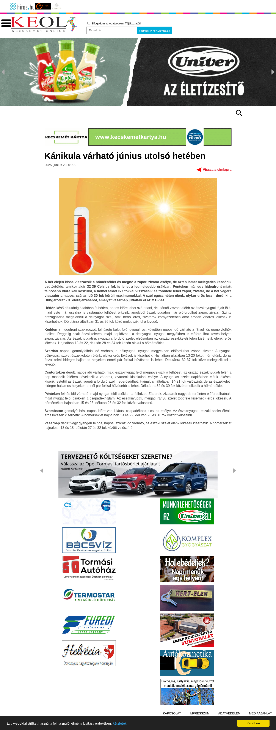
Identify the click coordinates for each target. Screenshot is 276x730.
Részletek (120, 724)
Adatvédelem (229, 713)
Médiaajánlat (260, 713)
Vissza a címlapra (217, 169)
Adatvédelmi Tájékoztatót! (125, 23)
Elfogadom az (114, 23)
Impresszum (200, 713)
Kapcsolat (172, 713)
